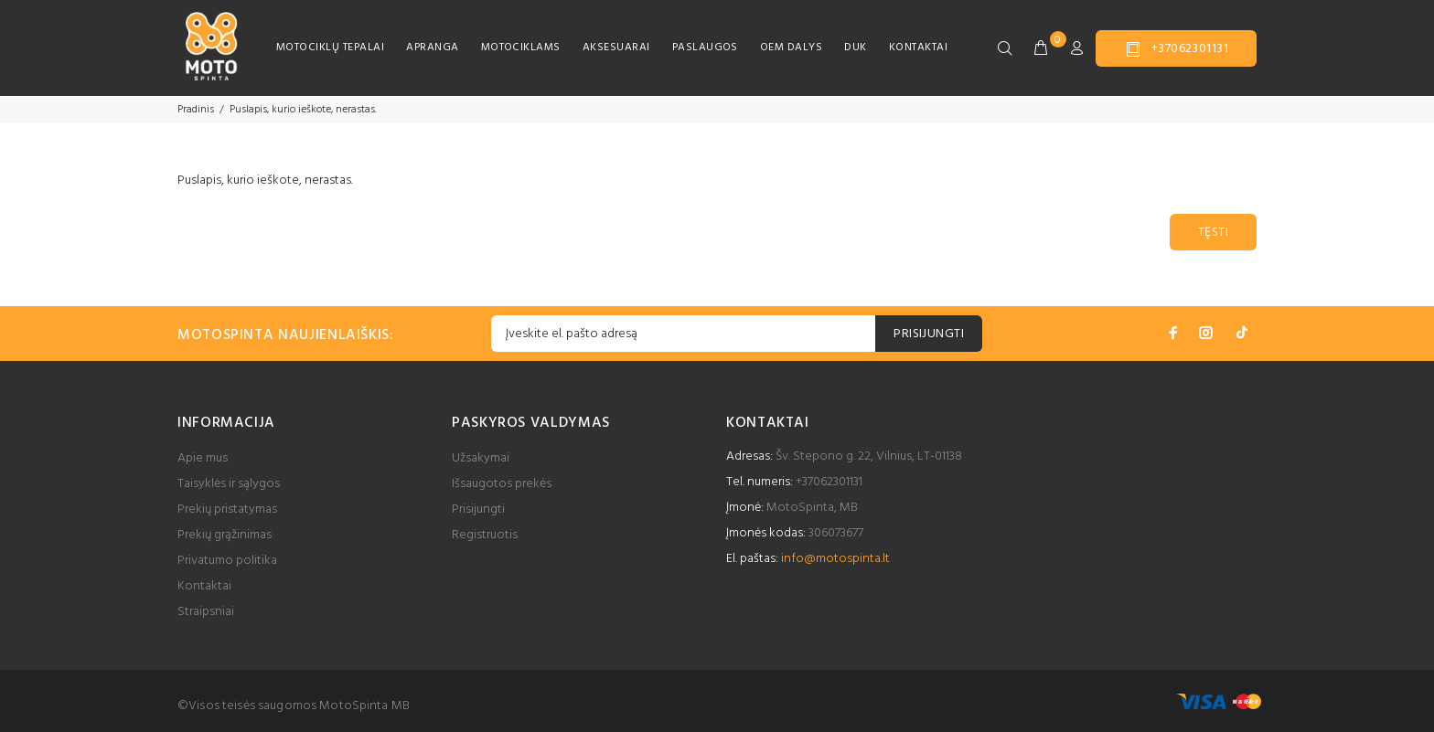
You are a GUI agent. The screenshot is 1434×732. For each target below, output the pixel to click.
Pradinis (195, 110)
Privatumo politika (227, 560)
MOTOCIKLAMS (521, 47)
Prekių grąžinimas (224, 535)
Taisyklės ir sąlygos (228, 483)
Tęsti (1213, 232)
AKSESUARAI (616, 47)
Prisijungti (478, 509)
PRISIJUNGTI (929, 334)
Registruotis (485, 535)
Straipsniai (205, 611)
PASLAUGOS (705, 47)
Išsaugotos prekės (501, 483)
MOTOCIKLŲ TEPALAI (330, 47)
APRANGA (432, 47)
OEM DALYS (791, 47)
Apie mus (202, 458)
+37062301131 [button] (1176, 48)
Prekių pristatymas (227, 509)
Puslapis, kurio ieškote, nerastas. (303, 110)
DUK (855, 47)
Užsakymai (480, 458)
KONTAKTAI (918, 47)
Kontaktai (204, 586)
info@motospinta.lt (835, 558)
